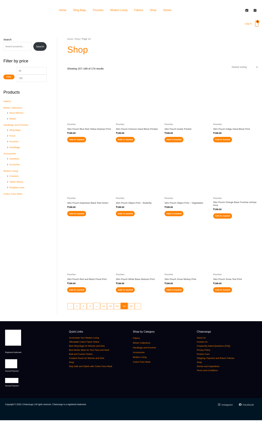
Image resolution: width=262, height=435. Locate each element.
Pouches (98, 10)
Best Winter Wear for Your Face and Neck (94, 364)
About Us (202, 352)
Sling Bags (79, 10)
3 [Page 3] (92, 320)
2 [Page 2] (85, 320)
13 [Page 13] (120, 320)
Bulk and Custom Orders (84, 368)
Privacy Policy (205, 364)
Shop (153, 10)
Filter (8, 86)
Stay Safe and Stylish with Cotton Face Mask (96, 380)
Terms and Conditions (210, 385)
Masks (13, 124)
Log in (248, 23)
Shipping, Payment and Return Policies (220, 372)
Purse (12, 141)
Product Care (205, 368)
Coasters (14, 182)
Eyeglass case (17, 193)
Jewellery (14, 164)
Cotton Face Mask (13, 199)
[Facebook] (246, 419)
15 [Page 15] (135, 320)
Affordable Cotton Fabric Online (88, 356)
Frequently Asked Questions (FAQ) (218, 360)
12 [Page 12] (113, 320)
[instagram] (255, 10)
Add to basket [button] (81, 145)
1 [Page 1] (77, 320)
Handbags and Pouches (17, 130)
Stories (167, 10)
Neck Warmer (17, 118)
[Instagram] (225, 419)
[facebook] (247, 10)
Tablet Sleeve (17, 187)
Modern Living (118, 10)
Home (62, 10)
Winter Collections (13, 113)
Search (7, 39)
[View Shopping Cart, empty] (256, 24)
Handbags (15, 153)
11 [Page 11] (106, 320)
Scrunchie (15, 170)
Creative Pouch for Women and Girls (91, 372)
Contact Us (203, 356)
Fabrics (138, 10)
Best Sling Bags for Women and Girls (91, 360)
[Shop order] (243, 67)
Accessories (10, 159)
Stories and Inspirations (211, 380)
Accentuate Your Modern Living (88, 352)
